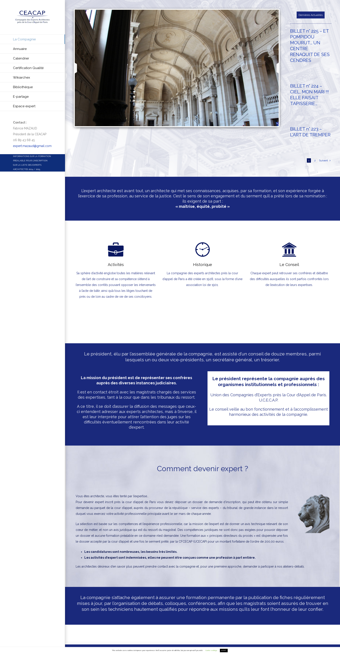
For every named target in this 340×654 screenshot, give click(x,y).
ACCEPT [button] (223, 650)
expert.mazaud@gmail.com (32, 146)
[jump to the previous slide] (80, 68)
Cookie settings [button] (211, 650)
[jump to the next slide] (274, 68)
